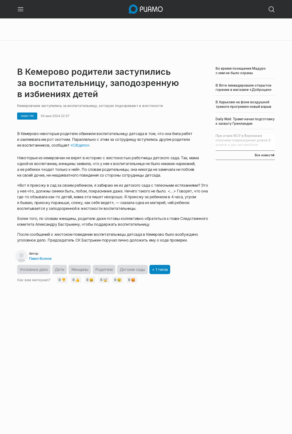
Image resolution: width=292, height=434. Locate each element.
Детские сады (132, 269)
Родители (104, 269)
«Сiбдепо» (79, 145)
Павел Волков (40, 258)
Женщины (79, 269)
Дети (59, 269)
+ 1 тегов (160, 269)
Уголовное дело (34, 269)
